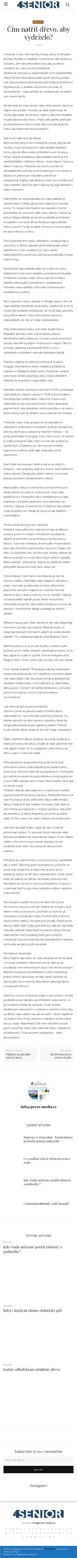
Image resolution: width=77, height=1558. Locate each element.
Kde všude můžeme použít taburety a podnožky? (32, 1249)
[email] (38, 1460)
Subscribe (38, 1469)
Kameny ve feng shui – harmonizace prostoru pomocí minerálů (48, 1139)
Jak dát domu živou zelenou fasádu (60, 1056)
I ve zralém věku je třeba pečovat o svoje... (47, 1160)
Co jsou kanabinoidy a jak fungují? (46, 1203)
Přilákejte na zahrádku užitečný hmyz (18, 1056)
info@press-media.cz (38, 1106)
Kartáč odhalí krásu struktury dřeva (31, 1369)
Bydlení (38, 22)
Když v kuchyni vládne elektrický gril (32, 1310)
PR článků (50, 1549)
